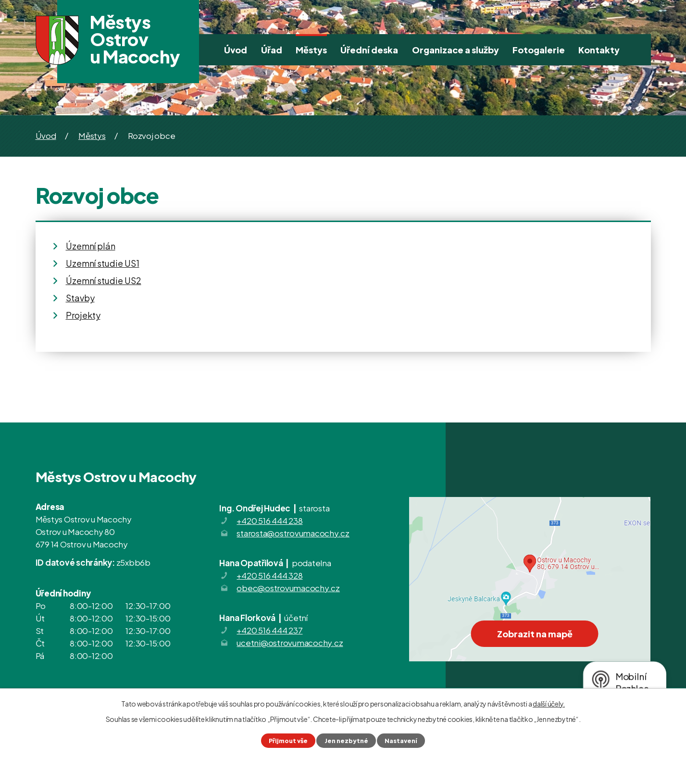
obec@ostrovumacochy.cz (288, 588)
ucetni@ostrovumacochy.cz (290, 642)
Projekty (83, 315)
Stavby (80, 297)
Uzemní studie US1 (102, 263)
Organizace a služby (455, 49)
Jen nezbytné (346, 741)
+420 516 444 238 (269, 520)
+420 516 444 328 (269, 575)
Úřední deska (369, 49)
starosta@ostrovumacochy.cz (293, 533)
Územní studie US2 (103, 280)
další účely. (549, 703)
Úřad (271, 49)
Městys (311, 49)
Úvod (235, 49)
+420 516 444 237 (269, 630)
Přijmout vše (288, 741)
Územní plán (90, 245)
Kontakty (599, 49)
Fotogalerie (538, 49)
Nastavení (401, 741)
